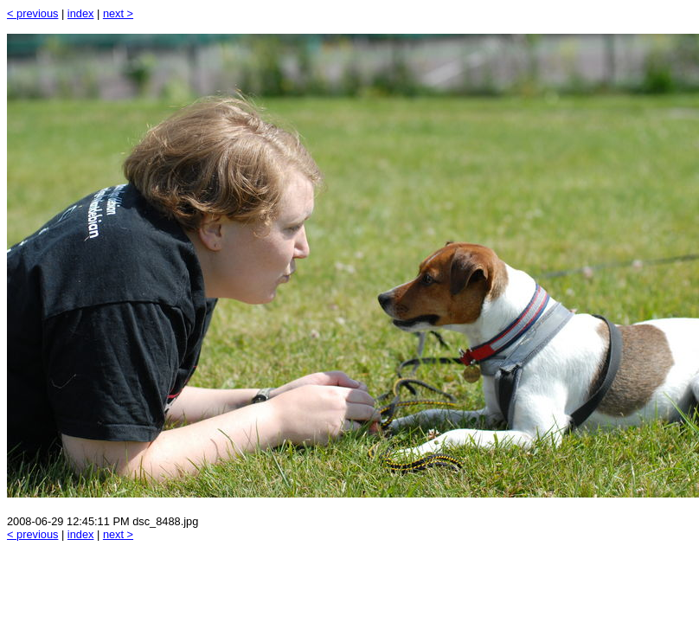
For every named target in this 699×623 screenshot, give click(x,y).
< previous (32, 13)
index (80, 13)
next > (118, 13)
